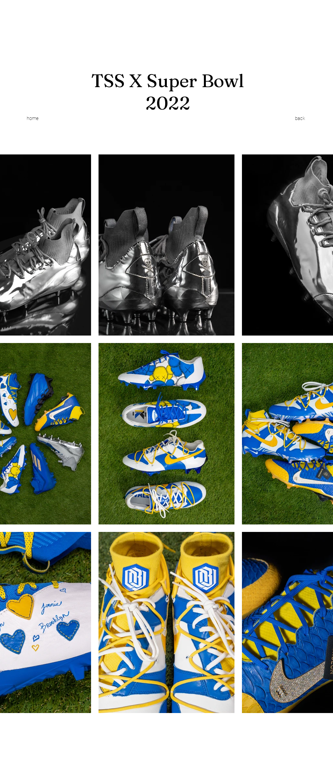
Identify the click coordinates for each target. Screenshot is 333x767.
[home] (32, 118)
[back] (300, 118)
